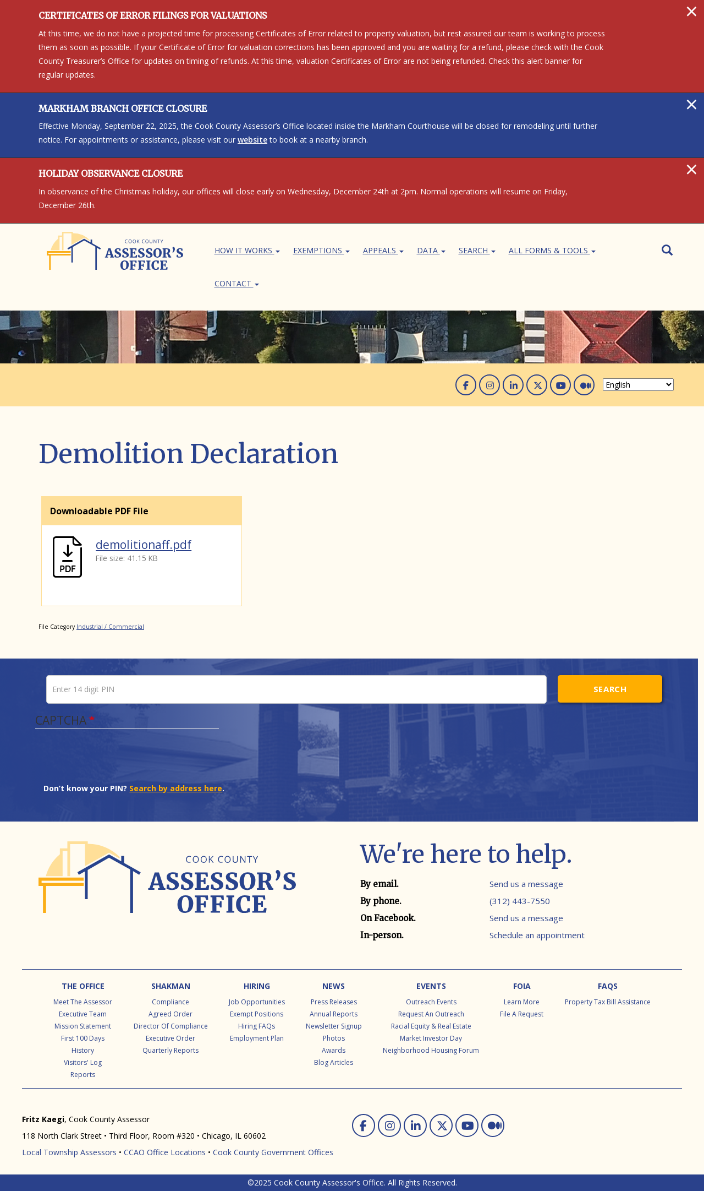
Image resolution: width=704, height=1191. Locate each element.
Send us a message (526, 883)
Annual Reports (334, 1014)
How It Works (247, 250)
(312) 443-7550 (520, 900)
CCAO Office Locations (165, 1152)
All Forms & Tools (552, 250)
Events (431, 986)
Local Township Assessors (69, 1152)
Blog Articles (333, 1062)
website (252, 139)
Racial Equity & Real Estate (431, 1026)
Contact (237, 283)
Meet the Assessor (82, 1002)
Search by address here (175, 788)
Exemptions (321, 250)
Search (477, 250)
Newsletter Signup (334, 1026)
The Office (83, 986)
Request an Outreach (431, 1014)
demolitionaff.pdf (143, 544)
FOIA (522, 986)
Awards (333, 1050)
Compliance (170, 1002)
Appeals (383, 250)
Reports (82, 1074)
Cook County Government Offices (273, 1152)
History (83, 1050)
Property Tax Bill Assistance (608, 1002)
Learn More (522, 1002)
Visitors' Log (83, 1062)
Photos (334, 1038)
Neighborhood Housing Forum (431, 1050)
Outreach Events (431, 1002)
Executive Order (170, 1038)
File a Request (521, 1014)
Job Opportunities (257, 1002)
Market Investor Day (431, 1038)
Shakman (170, 986)
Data (431, 250)
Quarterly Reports (170, 1050)
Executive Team (83, 1014)
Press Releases (334, 1002)
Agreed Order (170, 1014)
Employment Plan (257, 1038)
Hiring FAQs (256, 1026)
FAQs (608, 986)
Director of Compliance (171, 1026)
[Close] (691, 11)
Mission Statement (82, 1026)
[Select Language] (638, 384)
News (333, 986)
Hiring (257, 986)
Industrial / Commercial (110, 626)
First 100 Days (83, 1038)
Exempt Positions (256, 1014)
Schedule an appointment (537, 934)
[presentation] (127, 761)
